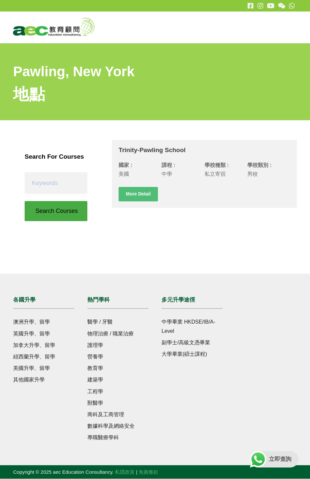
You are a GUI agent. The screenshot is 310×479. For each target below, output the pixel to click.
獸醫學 (95, 403)
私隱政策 (125, 472)
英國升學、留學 (31, 334)
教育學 (95, 368)
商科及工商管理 (105, 415)
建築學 (95, 380)
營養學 (95, 357)
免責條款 (148, 472)
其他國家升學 (29, 380)
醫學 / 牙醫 (100, 322)
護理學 (95, 345)
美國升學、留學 (31, 368)
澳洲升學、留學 (31, 322)
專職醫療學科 (103, 438)
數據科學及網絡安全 (111, 426)
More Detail (138, 194)
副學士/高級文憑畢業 (186, 343)
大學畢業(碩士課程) (184, 354)
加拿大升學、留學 (34, 345)
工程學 (95, 391)
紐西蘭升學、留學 (34, 357)
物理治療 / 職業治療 (110, 334)
